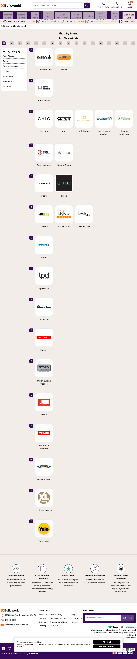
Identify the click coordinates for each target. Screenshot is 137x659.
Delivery (42, 618)
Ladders (88, 15)
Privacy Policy (56, 614)
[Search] (87, 5)
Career (75, 622)
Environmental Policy (59, 622)
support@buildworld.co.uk (14, 624)
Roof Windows (76, 15)
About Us (43, 614)
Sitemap (43, 625)
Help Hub (54, 625)
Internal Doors (8, 15)
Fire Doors (35, 15)
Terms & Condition (58, 618)
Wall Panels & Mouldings (101, 15)
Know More (131, 638)
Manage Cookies (106, 646)
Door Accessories (62, 15)
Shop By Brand (115, 15)
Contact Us (77, 618)
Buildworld (5, 26)
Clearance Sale (129, 15)
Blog (73, 614)
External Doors (22, 15)
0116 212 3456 (8, 620)
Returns (42, 622)
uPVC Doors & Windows (48, 15)
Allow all (107, 642)
